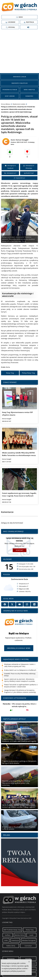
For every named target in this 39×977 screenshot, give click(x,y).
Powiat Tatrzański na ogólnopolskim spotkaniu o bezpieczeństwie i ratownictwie (21, 686)
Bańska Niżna (19, 935)
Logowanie (10, 22)
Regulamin (11, 959)
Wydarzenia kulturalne (9, 89)
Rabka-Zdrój (10, 946)
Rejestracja (29, 22)
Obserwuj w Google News (18, 648)
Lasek (31, 935)
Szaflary (7, 935)
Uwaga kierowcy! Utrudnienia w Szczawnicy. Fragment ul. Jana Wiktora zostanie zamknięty (20, 691)
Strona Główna (5, 104)
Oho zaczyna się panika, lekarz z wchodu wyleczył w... (19, 707)
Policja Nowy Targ (28, 373)
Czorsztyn (28, 946)
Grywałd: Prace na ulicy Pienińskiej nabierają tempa (19, 675)
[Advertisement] (19, 52)
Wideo (19, 17)
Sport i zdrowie (10, 96)
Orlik (6, 940)
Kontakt (19, 550)
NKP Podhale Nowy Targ (12, 930)
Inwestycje (15, 940)
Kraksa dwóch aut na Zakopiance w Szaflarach (20, 670)
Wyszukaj (10, 27)
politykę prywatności (17, 971)
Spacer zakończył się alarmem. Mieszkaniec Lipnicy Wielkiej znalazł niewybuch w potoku (19, 680)
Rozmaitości (29, 96)
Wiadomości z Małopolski (19, 83)
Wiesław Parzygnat (28, 940)
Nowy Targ (10, 373)
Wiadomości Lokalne (19, 76)
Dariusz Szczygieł (22, 140)
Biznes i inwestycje (29, 89)
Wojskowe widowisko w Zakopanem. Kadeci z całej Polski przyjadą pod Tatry (19, 665)
